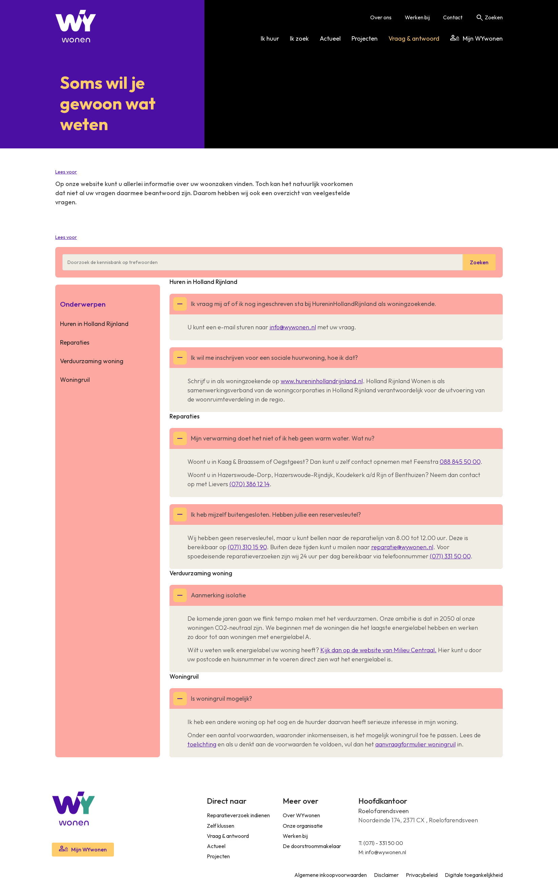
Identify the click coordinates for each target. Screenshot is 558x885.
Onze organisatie (303, 825)
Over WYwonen (301, 815)
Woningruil (75, 380)
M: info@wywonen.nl (382, 852)
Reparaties (74, 342)
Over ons (381, 17)
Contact (452, 17)
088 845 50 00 (460, 462)
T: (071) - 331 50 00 (380, 843)
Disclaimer (386, 874)
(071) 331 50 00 (450, 556)
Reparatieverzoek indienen (238, 815)
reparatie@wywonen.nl (402, 547)
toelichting (201, 744)
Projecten (365, 38)
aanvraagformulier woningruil (415, 744)
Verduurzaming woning (91, 361)
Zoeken (489, 17)
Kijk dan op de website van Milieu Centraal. (378, 650)
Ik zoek (299, 38)
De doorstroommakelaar (312, 846)
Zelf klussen (220, 825)
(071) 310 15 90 (247, 547)
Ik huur (270, 38)
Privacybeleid (422, 874)
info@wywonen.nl (293, 327)
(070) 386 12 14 (250, 484)
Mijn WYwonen (476, 38)
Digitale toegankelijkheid (474, 874)
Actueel (330, 38)
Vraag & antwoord (413, 38)
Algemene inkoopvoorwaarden (330, 874)
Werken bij (417, 17)
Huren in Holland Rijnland (94, 324)
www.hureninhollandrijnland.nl (322, 381)
